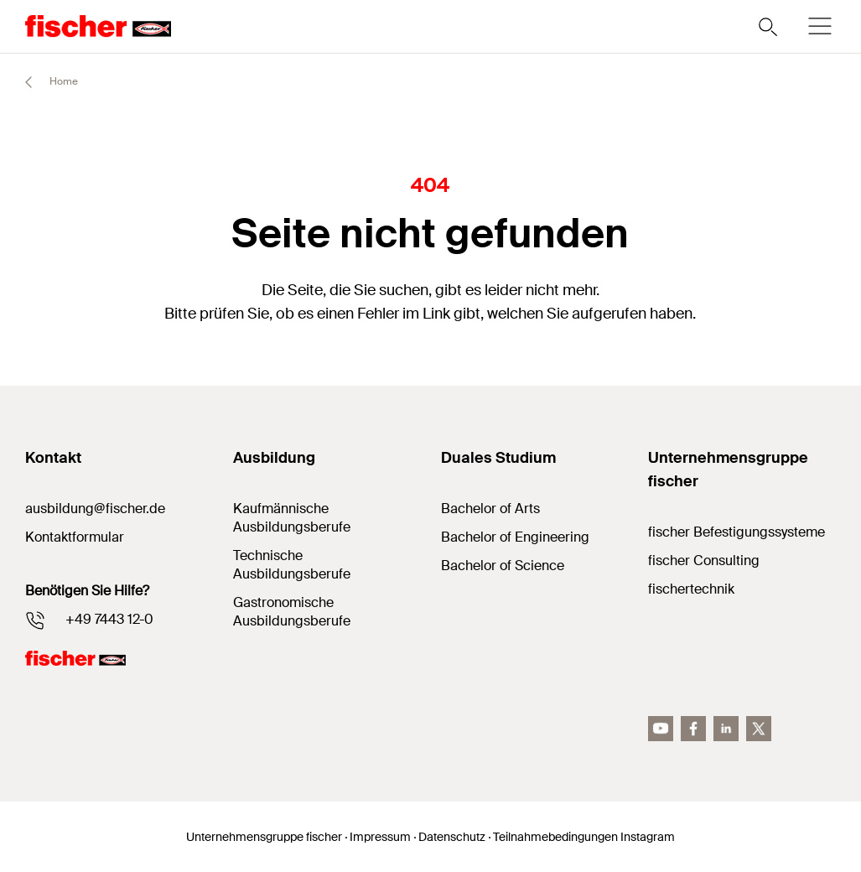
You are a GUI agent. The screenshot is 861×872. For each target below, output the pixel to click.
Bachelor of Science (502, 565)
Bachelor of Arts (490, 508)
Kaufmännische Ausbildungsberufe (291, 518)
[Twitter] (758, 728)
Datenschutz (451, 836)
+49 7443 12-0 (109, 619)
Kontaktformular (74, 537)
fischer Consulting (704, 560)
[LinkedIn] (726, 728)
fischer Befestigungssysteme (736, 532)
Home (44, 82)
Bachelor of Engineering (515, 537)
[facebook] (693, 728)
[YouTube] (660, 728)
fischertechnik (691, 589)
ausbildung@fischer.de (95, 508)
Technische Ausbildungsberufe (291, 565)
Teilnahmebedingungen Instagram (584, 836)
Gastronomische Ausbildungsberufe (291, 612)
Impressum (380, 836)
